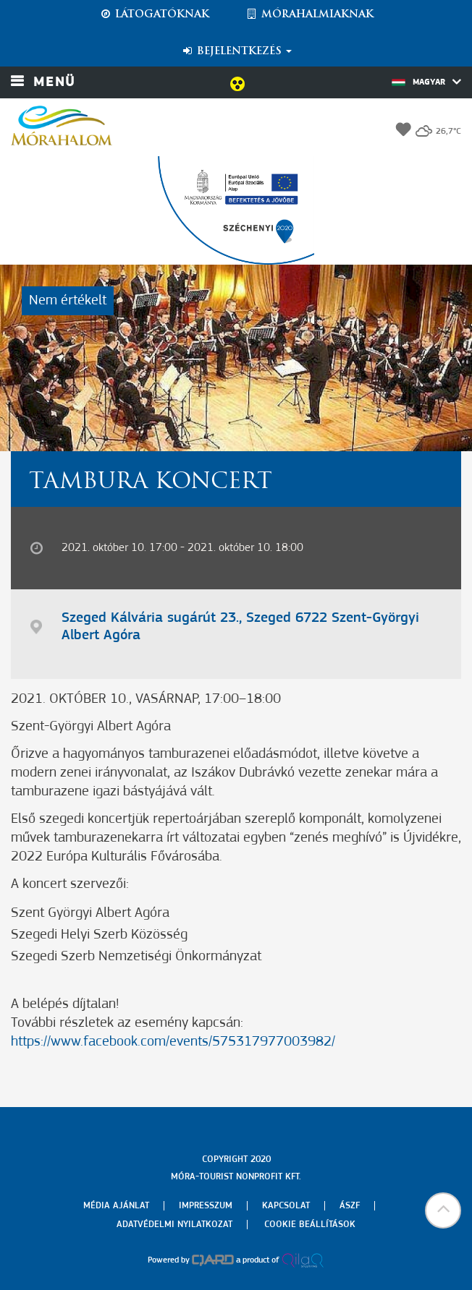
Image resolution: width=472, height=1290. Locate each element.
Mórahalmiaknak (309, 14)
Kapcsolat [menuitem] (286, 1205)
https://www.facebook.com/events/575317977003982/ (173, 1042)
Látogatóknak (154, 14)
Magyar (426, 82)
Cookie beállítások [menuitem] (309, 1224)
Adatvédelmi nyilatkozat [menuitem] (174, 1224)
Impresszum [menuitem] (205, 1205)
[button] (443, 1210)
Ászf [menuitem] (350, 1205)
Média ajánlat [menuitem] (116, 1205)
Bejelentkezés (236, 51)
